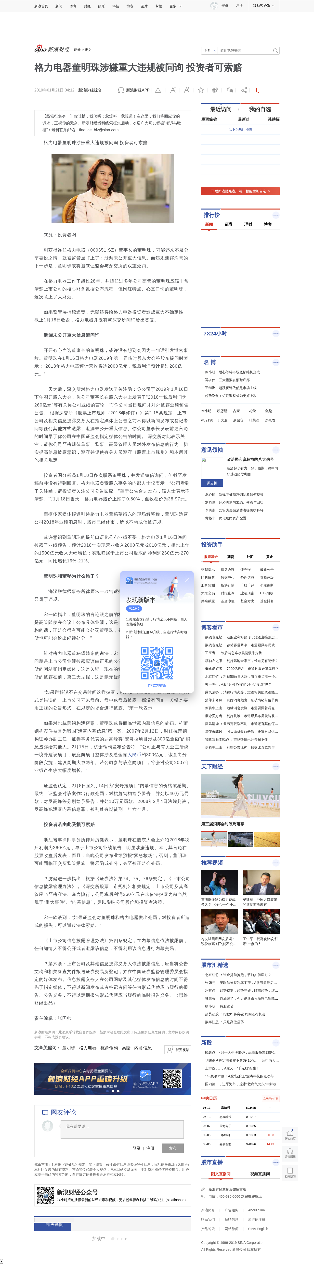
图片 (144, 6)
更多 (176, 6)
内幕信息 (143, 1047)
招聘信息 (231, 1219)
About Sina (256, 1210)
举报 (159, 90)
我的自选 (260, 109)
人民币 (135, 754)
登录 (137, 1148)
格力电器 (88, 1047)
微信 (229, 90)
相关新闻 (53, 1224)
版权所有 (254, 1249)
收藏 (201, 90)
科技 (115, 6)
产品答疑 (208, 1229)
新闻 (58, 6)
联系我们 (208, 1219)
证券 (77, 50)
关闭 (187, 580)
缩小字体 (173, 90)
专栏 (158, 6)
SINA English (258, 1229)
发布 (173, 1148)
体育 (73, 6)
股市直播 (212, 1162)
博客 (130, 6)
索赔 (126, 1047)
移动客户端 (264, 6)
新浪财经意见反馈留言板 (227, 1189)
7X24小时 (215, 334)
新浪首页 (41, 6)
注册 (239, 5)
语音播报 (290, 1154)
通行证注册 (256, 1219)
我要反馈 (182, 1050)
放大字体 (187, 90)
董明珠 (68, 1047)
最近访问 (221, 109)
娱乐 (101, 6)
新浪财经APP (138, 90)
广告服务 (231, 1210)
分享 (242, 90)
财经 (87, 6)
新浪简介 (208, 1210)
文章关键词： (47, 1047)
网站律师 (231, 1229)
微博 (215, 90)
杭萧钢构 (109, 1047)
